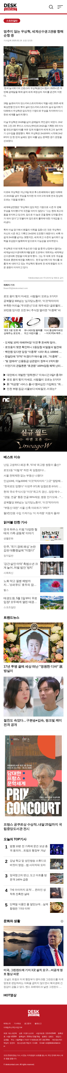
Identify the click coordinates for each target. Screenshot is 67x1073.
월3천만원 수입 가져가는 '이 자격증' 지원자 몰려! (32, 513)
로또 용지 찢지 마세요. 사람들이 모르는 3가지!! (31, 296)
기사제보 (17, 1023)
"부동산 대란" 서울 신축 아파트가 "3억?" (26, 507)
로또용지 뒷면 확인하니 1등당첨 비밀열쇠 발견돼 (33, 347)
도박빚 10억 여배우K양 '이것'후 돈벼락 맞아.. (30, 342)
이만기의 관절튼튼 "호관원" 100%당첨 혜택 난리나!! (34, 365)
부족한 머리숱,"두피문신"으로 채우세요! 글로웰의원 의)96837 (33, 305)
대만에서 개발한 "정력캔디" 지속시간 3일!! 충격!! (35, 374)
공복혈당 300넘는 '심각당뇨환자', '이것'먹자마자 (31, 300)
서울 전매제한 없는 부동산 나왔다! (23, 475)
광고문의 (27, 1023)
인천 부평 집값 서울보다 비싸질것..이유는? (31, 388)
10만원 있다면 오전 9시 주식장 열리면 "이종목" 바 (32, 310)
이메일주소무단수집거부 (13, 1027)
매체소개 (7, 1023)
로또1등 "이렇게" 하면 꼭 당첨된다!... (25, 470)
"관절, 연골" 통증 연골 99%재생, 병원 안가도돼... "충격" (33, 497)
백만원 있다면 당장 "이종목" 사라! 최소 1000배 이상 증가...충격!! (34, 351)
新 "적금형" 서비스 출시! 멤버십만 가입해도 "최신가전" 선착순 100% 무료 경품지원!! (35, 384)
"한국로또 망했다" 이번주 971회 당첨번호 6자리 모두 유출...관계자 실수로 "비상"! (33, 486)
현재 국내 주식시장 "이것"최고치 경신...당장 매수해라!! (33, 491)
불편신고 (38, 1023)
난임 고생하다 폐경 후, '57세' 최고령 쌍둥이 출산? (32, 464)
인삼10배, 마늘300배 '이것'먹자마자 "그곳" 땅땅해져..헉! (33, 480)
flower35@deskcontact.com (16, 288)
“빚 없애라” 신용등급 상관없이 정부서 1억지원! (32, 361)
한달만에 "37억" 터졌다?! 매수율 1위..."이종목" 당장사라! (34, 356)
